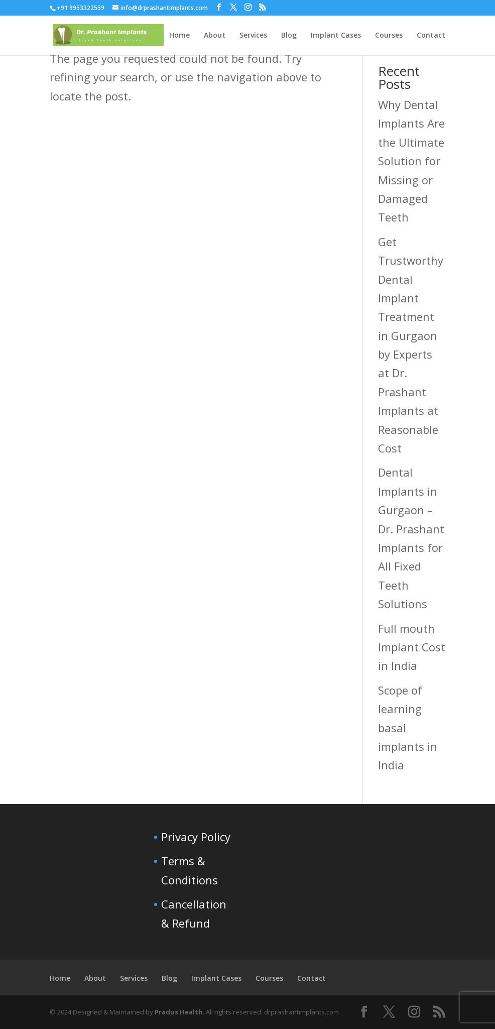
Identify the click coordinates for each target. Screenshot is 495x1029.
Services (134, 978)
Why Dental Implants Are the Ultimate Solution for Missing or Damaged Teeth (411, 160)
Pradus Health (179, 1011)
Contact (311, 978)
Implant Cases (216, 978)
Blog (169, 978)
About (95, 978)
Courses (269, 978)
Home (60, 978)
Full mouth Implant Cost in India (411, 647)
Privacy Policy (195, 836)
